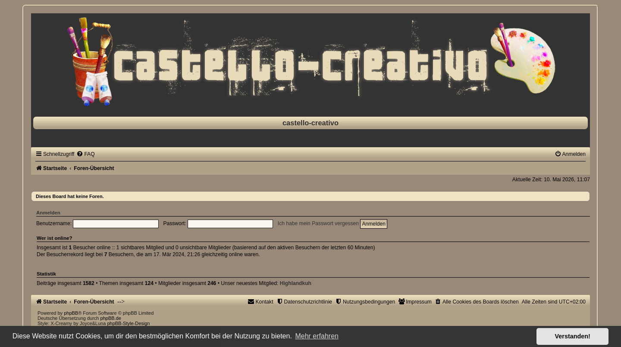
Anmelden (48, 212)
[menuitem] (85, 154)
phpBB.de (110, 318)
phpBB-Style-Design (128, 323)
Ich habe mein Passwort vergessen (318, 223)
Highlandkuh (295, 283)
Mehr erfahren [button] (317, 336)
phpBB (71, 313)
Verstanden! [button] (572, 336)
